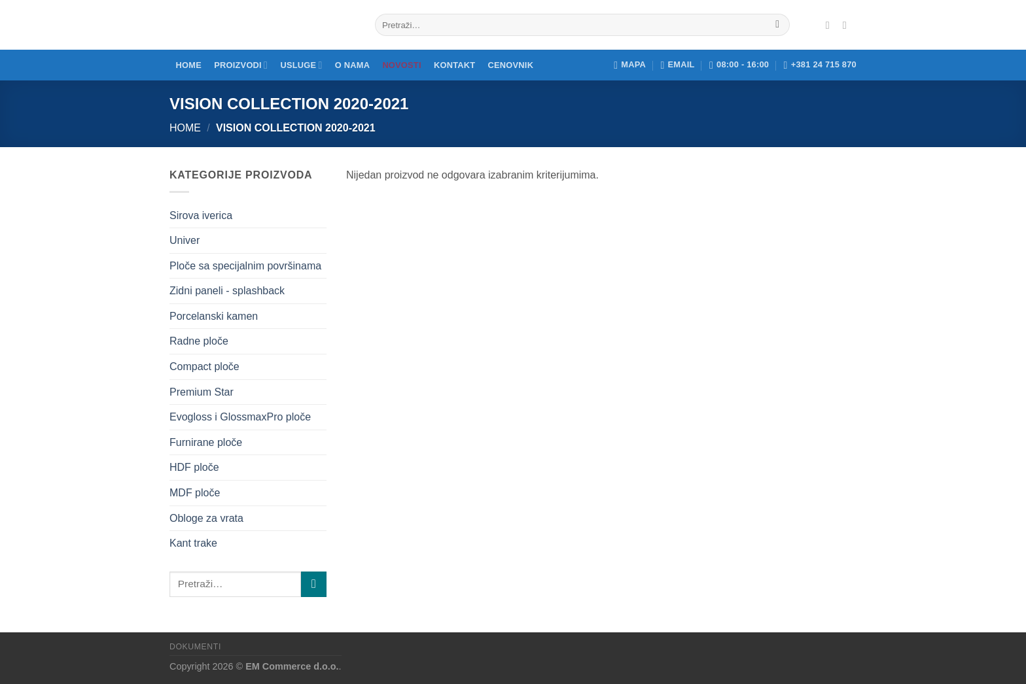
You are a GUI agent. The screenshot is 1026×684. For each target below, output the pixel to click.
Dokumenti (195, 646)
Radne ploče (198, 341)
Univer (184, 240)
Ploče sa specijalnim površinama (245, 265)
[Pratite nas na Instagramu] (848, 25)
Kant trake (193, 543)
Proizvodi (241, 65)
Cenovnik (511, 65)
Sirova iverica (200, 215)
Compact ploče (204, 366)
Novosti (401, 65)
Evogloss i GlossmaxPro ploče (240, 416)
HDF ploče (194, 467)
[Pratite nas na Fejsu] (831, 25)
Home (189, 65)
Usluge (301, 65)
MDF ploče (194, 492)
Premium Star (201, 392)
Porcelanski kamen (213, 316)
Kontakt (454, 65)
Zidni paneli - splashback (227, 290)
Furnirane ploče (205, 442)
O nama (352, 65)
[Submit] (777, 25)
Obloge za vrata (206, 518)
